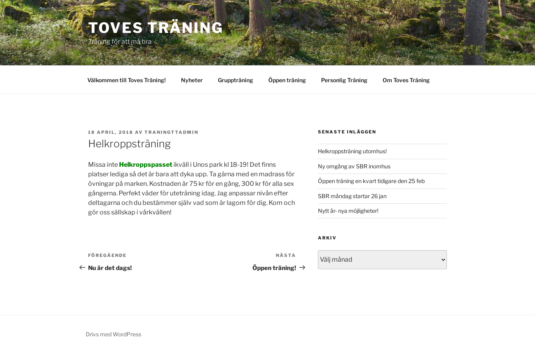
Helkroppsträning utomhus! (352, 151)
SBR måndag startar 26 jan (352, 196)
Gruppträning (235, 80)
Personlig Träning (344, 80)
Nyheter (192, 80)
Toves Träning (155, 28)
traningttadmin (171, 132)
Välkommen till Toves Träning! (126, 80)
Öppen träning (287, 80)
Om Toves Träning (406, 80)
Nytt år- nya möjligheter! (348, 210)
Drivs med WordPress (113, 334)
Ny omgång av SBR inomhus (354, 166)
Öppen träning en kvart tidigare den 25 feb (371, 180)
